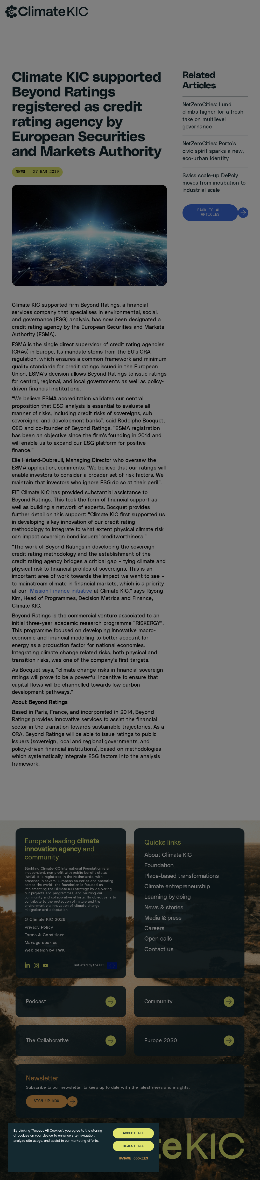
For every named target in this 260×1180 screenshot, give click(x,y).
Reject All (133, 1146)
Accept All (133, 1133)
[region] (83, 1147)
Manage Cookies (133, 1158)
